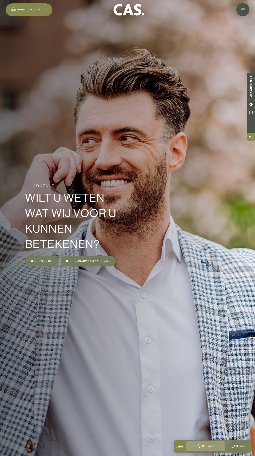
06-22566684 (42, 261)
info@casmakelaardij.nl (88, 261)
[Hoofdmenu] (242, 9)
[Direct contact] (29, 9)
